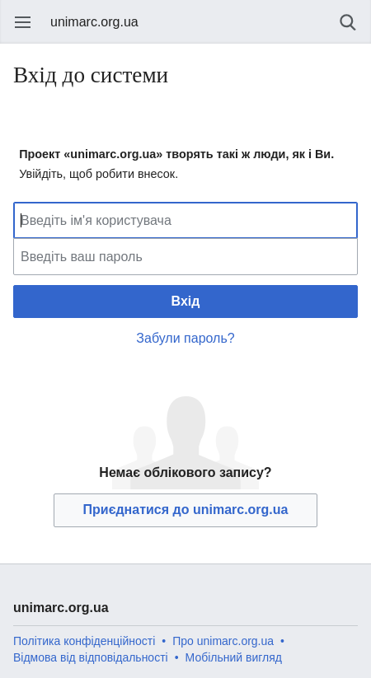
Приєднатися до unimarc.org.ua (186, 510)
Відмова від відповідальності (90, 657)
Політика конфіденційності (84, 641)
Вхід (185, 301)
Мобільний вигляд (234, 657)
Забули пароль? (185, 338)
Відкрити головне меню (23, 22)
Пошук (348, 22)
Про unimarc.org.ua (223, 641)
